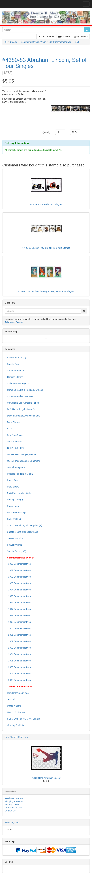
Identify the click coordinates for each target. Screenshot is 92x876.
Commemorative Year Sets (20, 396)
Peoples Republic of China (20, 474)
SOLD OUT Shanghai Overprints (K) (24, 525)
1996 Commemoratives (19, 602)
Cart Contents (46, 36)
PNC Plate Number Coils (19, 493)
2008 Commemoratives (19, 680)
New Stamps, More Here (16, 737)
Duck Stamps (13, 422)
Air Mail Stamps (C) (16, 357)
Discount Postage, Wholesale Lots (23, 415)
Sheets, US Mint (15, 538)
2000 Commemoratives (19, 628)
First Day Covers (15, 435)
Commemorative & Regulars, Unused (25, 390)
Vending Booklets (15, 725)
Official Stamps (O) (16, 467)
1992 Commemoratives (19, 577)
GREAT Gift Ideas (15, 448)
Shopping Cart (12, 822)
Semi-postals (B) (15, 519)
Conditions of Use (13, 807)
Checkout (64, 36)
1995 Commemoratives (19, 596)
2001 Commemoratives (19, 635)
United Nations (14, 706)
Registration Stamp (16, 512)
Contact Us (10, 810)
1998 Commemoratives (19, 615)
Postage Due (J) (15, 499)
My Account (81, 36)
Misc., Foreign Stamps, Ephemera (23, 461)
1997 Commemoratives (19, 609)
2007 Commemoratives (19, 673)
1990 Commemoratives (19, 564)
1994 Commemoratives (19, 589)
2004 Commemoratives (19, 654)
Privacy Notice (12, 804)
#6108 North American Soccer (46, 778)
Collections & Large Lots (19, 383)
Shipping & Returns (14, 801)
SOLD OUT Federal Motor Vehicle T (24, 719)
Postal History (13, 506)
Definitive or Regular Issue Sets (22, 409)
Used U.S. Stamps (16, 712)
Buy (75, 132)
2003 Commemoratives (19, 648)
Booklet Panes (14, 364)
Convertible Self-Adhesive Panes (23, 403)
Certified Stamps (15, 377)
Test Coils (12, 699)
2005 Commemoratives (19, 660)
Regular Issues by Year (18, 693)
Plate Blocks (13, 486)
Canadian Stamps (15, 370)
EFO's (10, 428)
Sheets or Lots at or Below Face (22, 532)
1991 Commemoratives (19, 570)
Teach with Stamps (14, 798)
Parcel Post (12, 480)
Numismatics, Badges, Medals (21, 454)
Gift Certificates (14, 441)
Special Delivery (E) (16, 551)
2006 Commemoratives (19, 667)
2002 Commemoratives (19, 641)
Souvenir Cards (14, 545)
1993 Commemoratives (19, 583)
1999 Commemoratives (19, 622)
